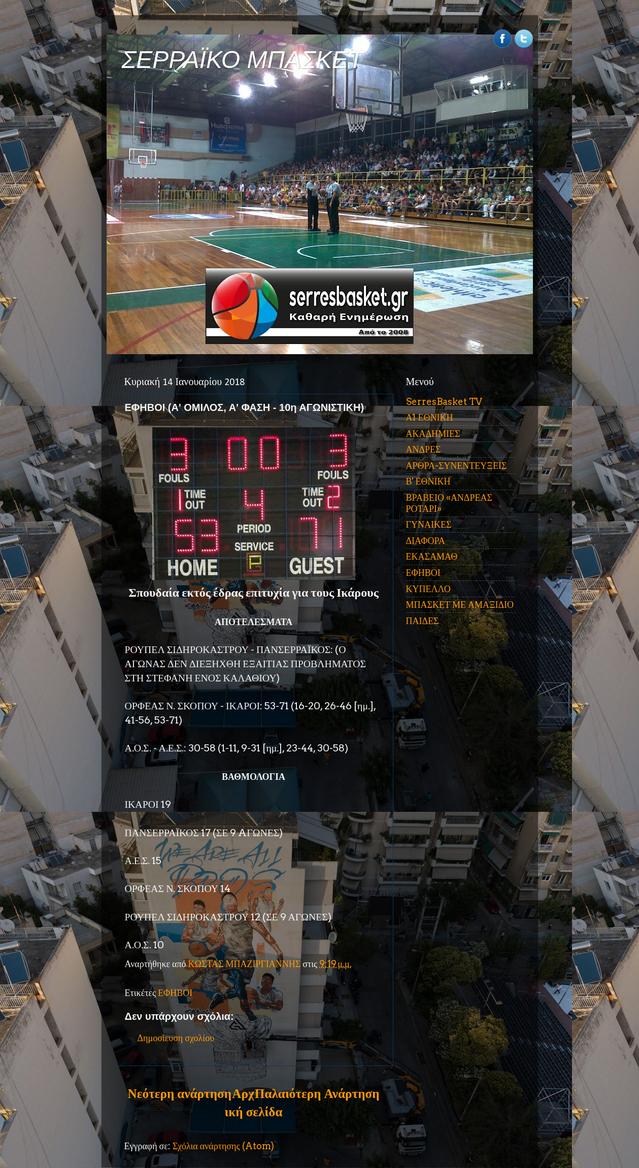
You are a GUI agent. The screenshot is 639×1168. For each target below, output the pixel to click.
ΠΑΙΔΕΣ (422, 620)
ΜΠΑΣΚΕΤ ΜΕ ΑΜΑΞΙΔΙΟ (460, 604)
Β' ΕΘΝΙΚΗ (428, 481)
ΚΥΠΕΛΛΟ (428, 588)
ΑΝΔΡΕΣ (423, 449)
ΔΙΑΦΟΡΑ (425, 540)
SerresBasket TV (444, 401)
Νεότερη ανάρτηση (179, 1093)
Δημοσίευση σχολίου (176, 1038)
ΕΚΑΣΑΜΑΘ (432, 556)
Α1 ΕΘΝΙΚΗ (429, 417)
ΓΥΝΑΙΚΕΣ (429, 524)
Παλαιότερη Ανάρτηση (317, 1093)
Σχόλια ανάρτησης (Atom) (223, 1146)
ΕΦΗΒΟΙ (175, 992)
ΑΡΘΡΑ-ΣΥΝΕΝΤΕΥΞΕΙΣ (456, 465)
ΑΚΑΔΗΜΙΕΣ (433, 433)
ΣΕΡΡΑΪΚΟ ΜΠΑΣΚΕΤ (242, 59)
